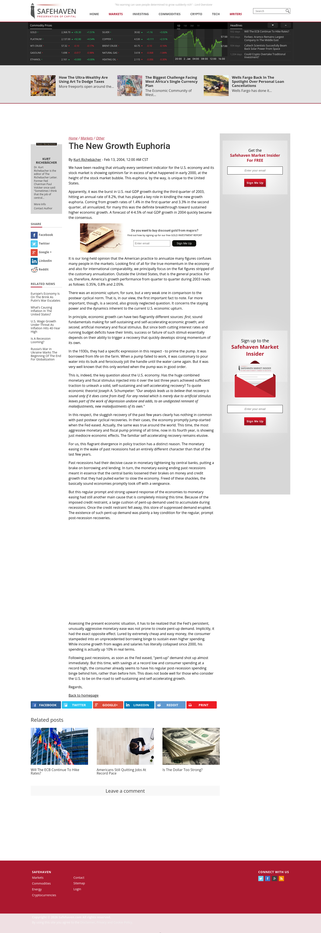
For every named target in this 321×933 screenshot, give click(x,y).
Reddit (40, 269)
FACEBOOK (44, 705)
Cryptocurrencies (44, 895)
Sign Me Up (255, 182)
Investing (141, 14)
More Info (40, 204)
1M (185, 25)
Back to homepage (84, 695)
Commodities (169, 14)
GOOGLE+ (106, 705)
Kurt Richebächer (87, 159)
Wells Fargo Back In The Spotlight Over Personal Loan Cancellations (258, 81)
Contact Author (43, 208)
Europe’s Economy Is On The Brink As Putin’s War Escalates (45, 296)
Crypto (196, 14)
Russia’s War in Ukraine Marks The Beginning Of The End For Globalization (46, 354)
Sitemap (79, 883)
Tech (216, 14)
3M (192, 25)
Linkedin (41, 261)
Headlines (236, 25)
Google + (41, 252)
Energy (37, 889)
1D (178, 25)
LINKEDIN (137, 705)
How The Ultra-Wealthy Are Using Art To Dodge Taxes (83, 79)
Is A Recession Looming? (41, 340)
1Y (198, 25)
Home (94, 14)
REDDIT (167, 705)
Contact (79, 877)
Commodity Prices (41, 25)
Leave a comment (125, 790)
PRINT (198, 705)
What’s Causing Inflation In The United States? (41, 310)
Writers (236, 14)
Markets (116, 14)
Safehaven (41, 872)
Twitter (40, 243)
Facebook (42, 235)
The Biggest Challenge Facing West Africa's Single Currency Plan (171, 81)
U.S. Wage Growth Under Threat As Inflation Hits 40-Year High (45, 326)
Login (77, 889)
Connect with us (273, 872)
